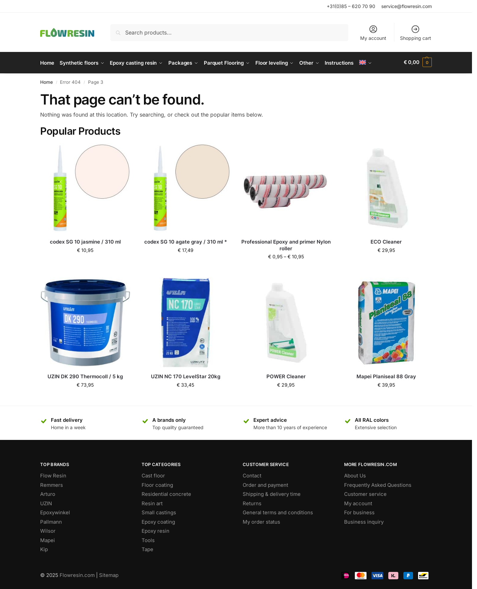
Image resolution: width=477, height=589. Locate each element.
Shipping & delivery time (272, 493)
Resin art (152, 502)
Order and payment (265, 483)
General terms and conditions (278, 511)
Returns (252, 502)
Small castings (159, 511)
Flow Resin (53, 474)
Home (46, 81)
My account (373, 32)
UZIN (46, 502)
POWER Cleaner (286, 375)
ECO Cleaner (386, 241)
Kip (44, 548)
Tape (147, 548)
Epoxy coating (158, 520)
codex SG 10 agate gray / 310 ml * (185, 241)
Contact (252, 474)
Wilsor (48, 530)
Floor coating (157, 483)
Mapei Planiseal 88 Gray (386, 375)
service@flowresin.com (406, 6)
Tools (148, 539)
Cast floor (153, 474)
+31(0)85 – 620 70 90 (351, 6)
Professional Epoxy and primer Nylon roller (286, 244)
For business (359, 511)
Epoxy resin (155, 530)
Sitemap (108, 574)
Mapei (47, 539)
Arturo (47, 493)
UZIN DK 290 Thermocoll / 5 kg (85, 375)
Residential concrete (166, 493)
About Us (355, 474)
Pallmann (51, 520)
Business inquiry (364, 520)
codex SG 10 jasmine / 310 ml (85, 241)
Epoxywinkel (55, 511)
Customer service (365, 493)
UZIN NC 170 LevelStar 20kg (185, 375)
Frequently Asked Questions (377, 483)
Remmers (51, 483)
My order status (261, 520)
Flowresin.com (77, 574)
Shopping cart (415, 32)
